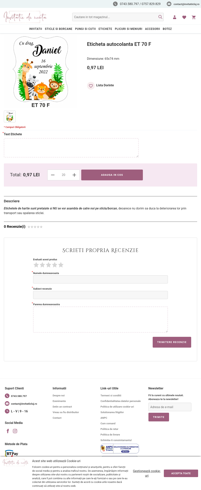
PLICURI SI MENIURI (128, 28)
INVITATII (35, 28)
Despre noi (59, 395)
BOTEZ (167, 28)
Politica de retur (109, 429)
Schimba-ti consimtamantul (115, 440)
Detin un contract (62, 406)
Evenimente (59, 401)
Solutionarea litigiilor (112, 412)
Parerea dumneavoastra (46, 304)
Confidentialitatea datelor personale (120, 401)
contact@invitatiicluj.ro (186, 4)
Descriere (12, 201)
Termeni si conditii (110, 395)
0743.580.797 (16, 395)
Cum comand (107, 423)
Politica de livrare (110, 434)
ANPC (103, 417)
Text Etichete (13, 134)
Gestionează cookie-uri (147, 473)
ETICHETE (105, 28)
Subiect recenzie (42, 288)
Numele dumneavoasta (46, 273)
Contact (57, 417)
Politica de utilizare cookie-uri (117, 406)
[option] (10, 116)
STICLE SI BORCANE (58, 28)
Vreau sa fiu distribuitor (66, 412)
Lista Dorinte (105, 85)
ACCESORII (152, 28)
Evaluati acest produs (45, 259)
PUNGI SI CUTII (85, 28)
